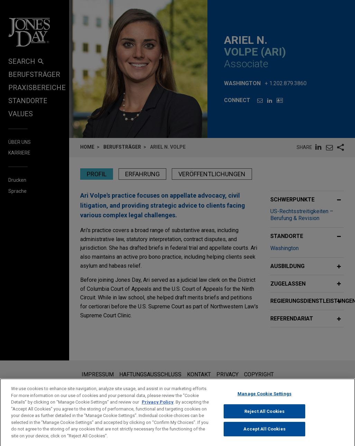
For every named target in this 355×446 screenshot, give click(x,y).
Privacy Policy (158, 410)
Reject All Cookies (264, 419)
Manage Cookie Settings (264, 401)
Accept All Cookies (264, 436)
